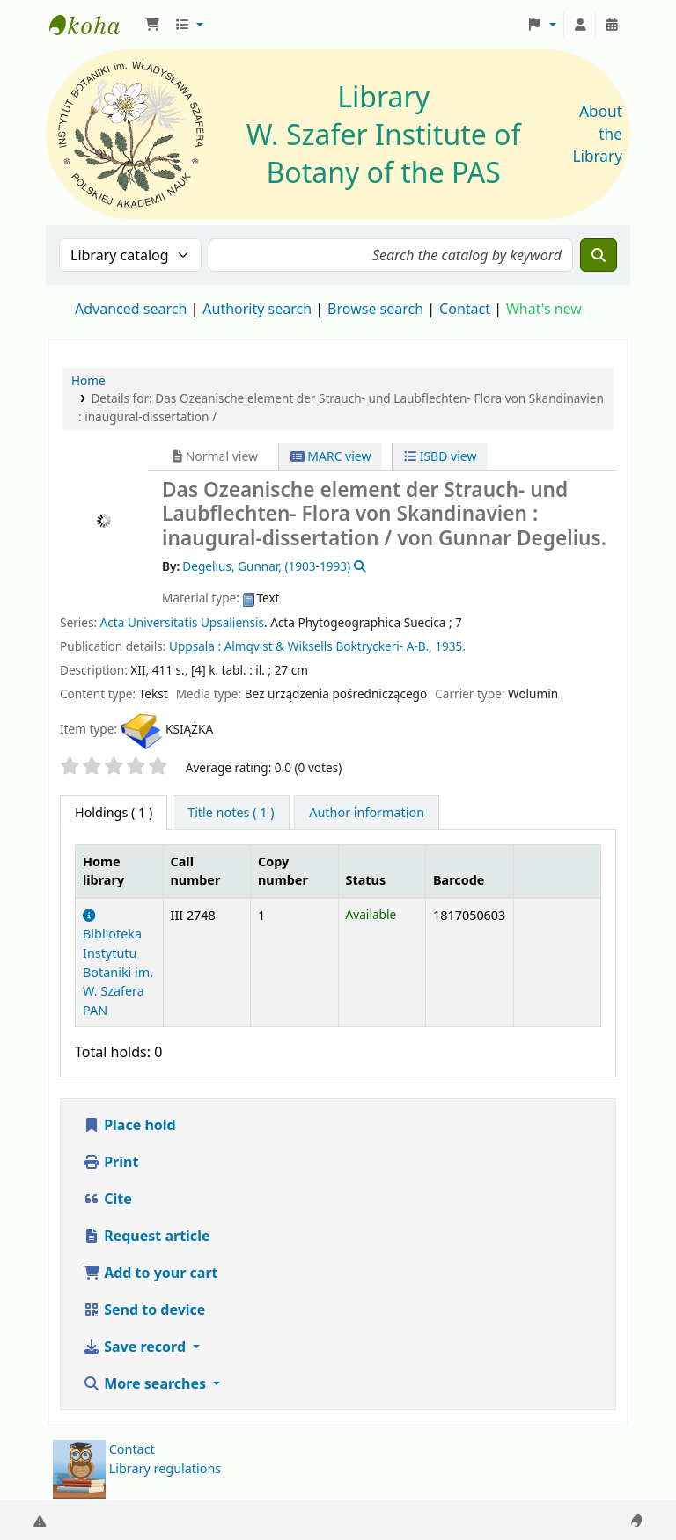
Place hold (129, 1125)
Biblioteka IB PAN (93, 24)
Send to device (144, 1309)
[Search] (598, 255)
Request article (146, 1235)
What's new (544, 308)
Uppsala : (195, 646)
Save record (136, 1346)
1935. (450, 646)
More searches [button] (146, 1383)
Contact (132, 1449)
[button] (152, 24)
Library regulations (165, 1468)
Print (110, 1161)
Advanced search (131, 308)
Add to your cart (150, 1272)
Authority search (257, 308)
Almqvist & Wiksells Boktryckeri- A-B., (328, 646)
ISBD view (440, 456)
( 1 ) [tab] (113, 812)
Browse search (375, 308)
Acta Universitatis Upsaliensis (182, 622)
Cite (107, 1198)
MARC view (330, 456)
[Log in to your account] (580, 24)
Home (88, 380)
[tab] (231, 812)
